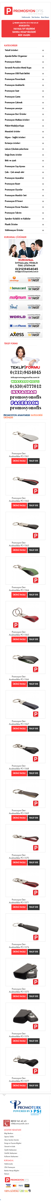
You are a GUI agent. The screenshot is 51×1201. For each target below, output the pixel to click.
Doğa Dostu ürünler (13, 155)
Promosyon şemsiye (13, 108)
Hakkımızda (26, 17)
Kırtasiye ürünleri (12, 143)
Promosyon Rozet (12, 184)
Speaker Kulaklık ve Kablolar (18, 219)
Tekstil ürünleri (11, 50)
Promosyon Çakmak (13, 103)
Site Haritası (36, 17)
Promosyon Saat (12, 91)
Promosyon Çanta (12, 97)
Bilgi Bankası (8, 1133)
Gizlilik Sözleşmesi (10, 1153)
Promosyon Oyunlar (14, 190)
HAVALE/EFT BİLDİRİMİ (24, 29)
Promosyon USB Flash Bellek (17, 74)
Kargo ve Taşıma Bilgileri (12, 1143)
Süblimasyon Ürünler (14, 230)
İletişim (6, 1174)
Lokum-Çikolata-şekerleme (16, 149)
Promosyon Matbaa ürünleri (17, 120)
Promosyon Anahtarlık (14, 85)
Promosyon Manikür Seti (16, 196)
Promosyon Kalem (13, 62)
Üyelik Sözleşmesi (10, 1150)
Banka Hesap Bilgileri (11, 1170)
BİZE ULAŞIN (24, 35)
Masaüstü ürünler (12, 132)
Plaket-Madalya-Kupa (14, 126)
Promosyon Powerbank (15, 79)
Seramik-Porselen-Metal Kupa (18, 68)
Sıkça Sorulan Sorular (11, 1140)
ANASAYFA (24, 26)
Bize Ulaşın (45, 17)
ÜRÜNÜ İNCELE (19, 461)
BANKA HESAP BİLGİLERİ (24, 32)
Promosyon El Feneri (14, 201)
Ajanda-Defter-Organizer (16, 56)
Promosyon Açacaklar (14, 178)
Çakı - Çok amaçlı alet (14, 172)
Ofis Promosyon (9, 1167)
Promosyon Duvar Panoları (16, 207)
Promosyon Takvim (13, 213)
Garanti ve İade (9, 1146)
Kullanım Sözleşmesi (11, 1156)
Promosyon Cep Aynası (15, 166)
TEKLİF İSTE (33, 461)
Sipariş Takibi (9, 1136)
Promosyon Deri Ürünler (15, 114)
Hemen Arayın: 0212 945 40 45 (25, 23)
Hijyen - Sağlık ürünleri (15, 137)
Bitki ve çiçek (10, 161)
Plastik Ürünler (11, 225)
